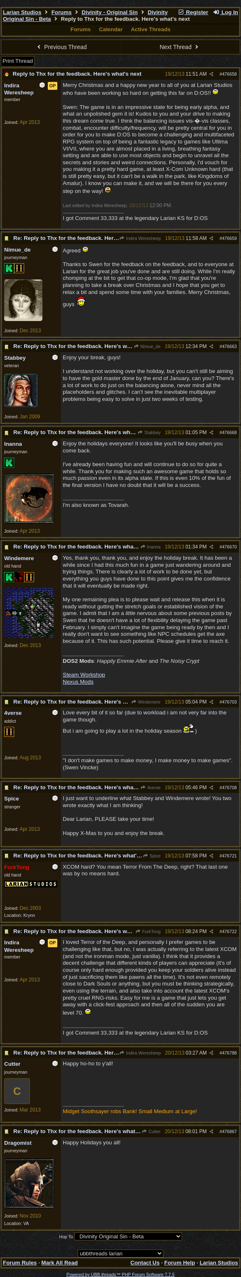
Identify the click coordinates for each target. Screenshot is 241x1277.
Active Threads (151, 29)
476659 (229, 238)
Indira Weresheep (140, 238)
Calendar (111, 29)
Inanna (150, 546)
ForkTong (148, 931)
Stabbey (149, 432)
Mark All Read (60, 1263)
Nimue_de (147, 346)
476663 (229, 346)
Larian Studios (22, 12)
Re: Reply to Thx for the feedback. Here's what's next (82, 238)
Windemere (146, 701)
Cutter (151, 1131)
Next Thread (180, 47)
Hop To (66, 1236)
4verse (150, 787)
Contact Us (145, 1263)
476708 (229, 787)
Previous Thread (61, 47)
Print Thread (17, 61)
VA (26, 1223)
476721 (229, 855)
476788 (229, 1052)
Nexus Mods (78, 682)
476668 (229, 432)
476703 (229, 701)
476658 (229, 74)
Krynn (29, 915)
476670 (229, 546)
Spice (151, 855)
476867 (229, 1131)
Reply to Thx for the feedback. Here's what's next (77, 74)
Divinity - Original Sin (110, 12)
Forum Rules (20, 1263)
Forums (62, 12)
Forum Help (179, 1263)
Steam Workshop (84, 675)
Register (192, 12)
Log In (225, 12)
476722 (229, 931)
